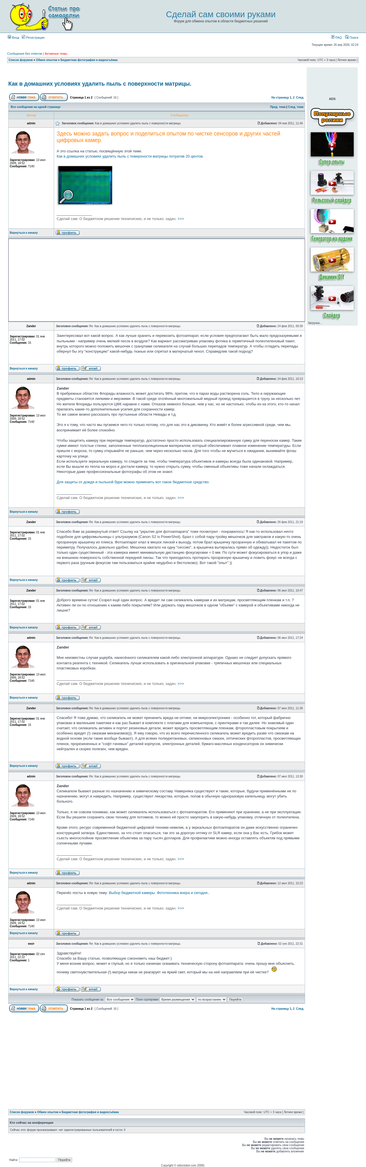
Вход (13, 37)
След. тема (295, 107)
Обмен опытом (46, 60)
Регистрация (33, 37)
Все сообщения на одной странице (36, 107)
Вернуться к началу (24, 232)
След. (300, 97)
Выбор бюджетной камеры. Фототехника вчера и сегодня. (159, 893)
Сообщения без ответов (24, 53)
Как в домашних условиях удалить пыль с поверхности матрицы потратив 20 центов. (130, 156)
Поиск (351, 37)
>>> (120, 219)
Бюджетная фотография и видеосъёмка (89, 60)
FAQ (336, 37)
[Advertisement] (157, 72)
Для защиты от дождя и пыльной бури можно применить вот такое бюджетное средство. (133, 482)
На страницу (280, 97)
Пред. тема (278, 107)
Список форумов (21, 60)
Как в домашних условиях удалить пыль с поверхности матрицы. (99, 83)
